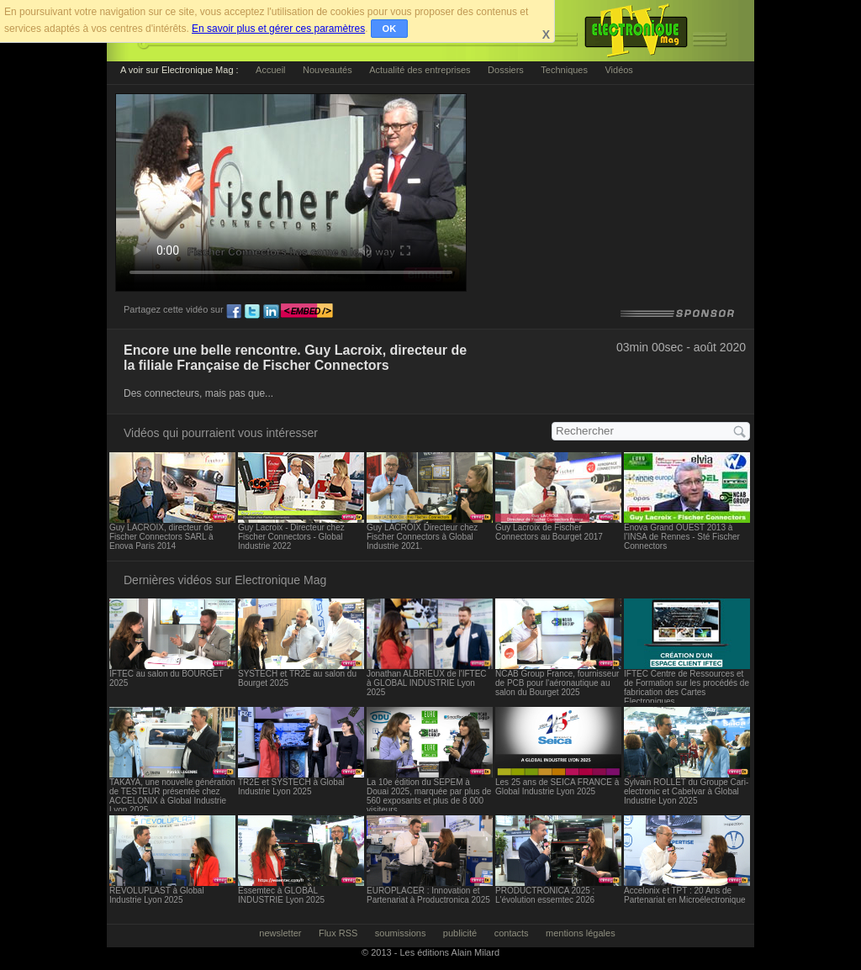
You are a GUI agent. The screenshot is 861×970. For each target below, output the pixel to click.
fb (233, 311)
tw (252, 311)
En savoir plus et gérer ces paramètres (278, 28)
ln (270, 311)
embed (307, 311)
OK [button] (390, 29)
